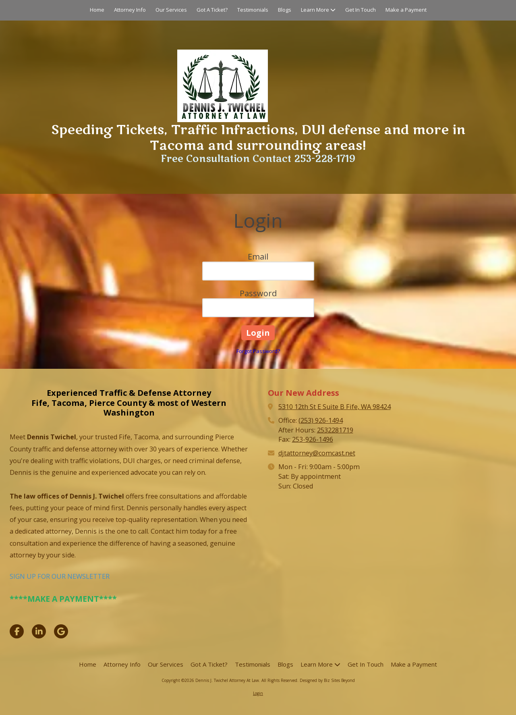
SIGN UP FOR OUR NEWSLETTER (60, 576)
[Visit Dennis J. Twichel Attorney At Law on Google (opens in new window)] (61, 631)
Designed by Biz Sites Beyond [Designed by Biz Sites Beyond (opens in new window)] (327, 680)
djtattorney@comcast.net (316, 453)
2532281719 (335, 430)
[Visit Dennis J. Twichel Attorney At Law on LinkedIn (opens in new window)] (39, 631)
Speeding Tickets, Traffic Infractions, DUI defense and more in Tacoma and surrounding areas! (258, 137)
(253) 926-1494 (320, 420)
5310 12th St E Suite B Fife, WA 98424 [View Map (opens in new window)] (334, 406)
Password (258, 293)
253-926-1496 (312, 439)
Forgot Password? (258, 351)
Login (258, 693)
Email (258, 256)
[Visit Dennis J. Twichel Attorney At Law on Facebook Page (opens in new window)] (17, 631)
